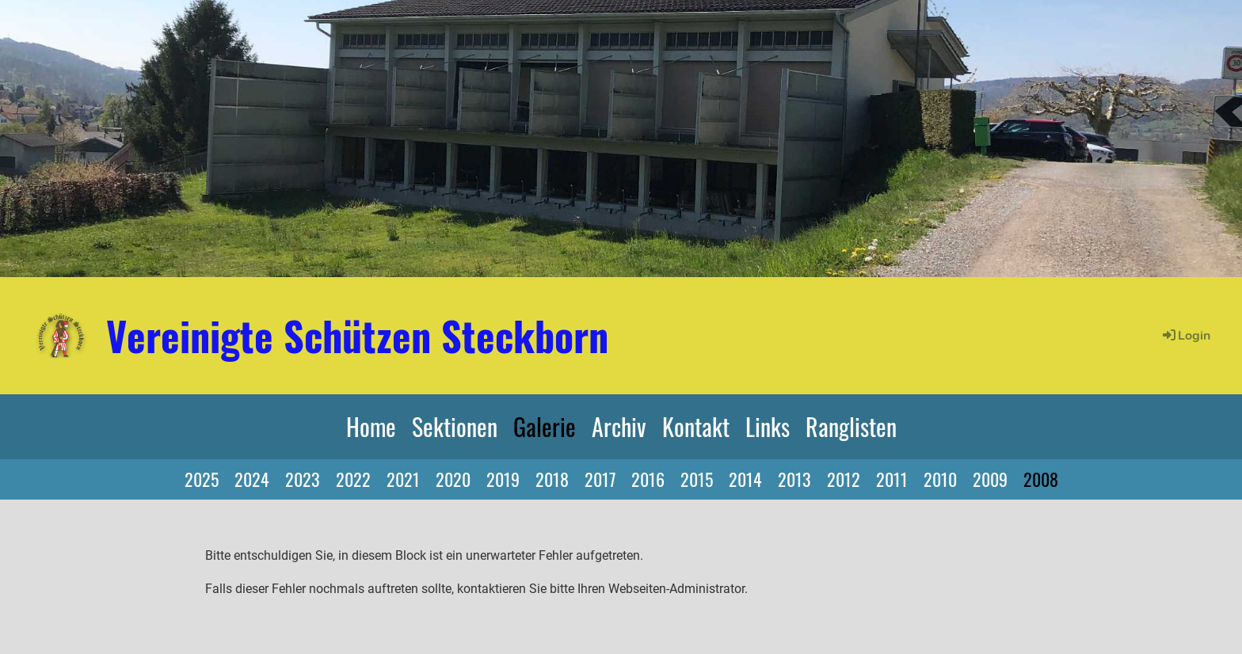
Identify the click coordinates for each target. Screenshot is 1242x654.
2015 (696, 479)
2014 (745, 479)
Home (371, 426)
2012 (843, 479)
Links (767, 426)
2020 (453, 479)
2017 (600, 479)
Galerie (544, 426)
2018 (552, 479)
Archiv (619, 426)
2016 (648, 479)
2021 (403, 479)
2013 (794, 479)
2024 (251, 479)
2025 (202, 479)
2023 (302, 479)
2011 (892, 479)
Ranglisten (851, 426)
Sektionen (454, 426)
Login (1185, 335)
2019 (503, 479)
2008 (1040, 479)
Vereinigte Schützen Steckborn (357, 335)
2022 (353, 479)
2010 (940, 479)
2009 (990, 479)
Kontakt (696, 426)
